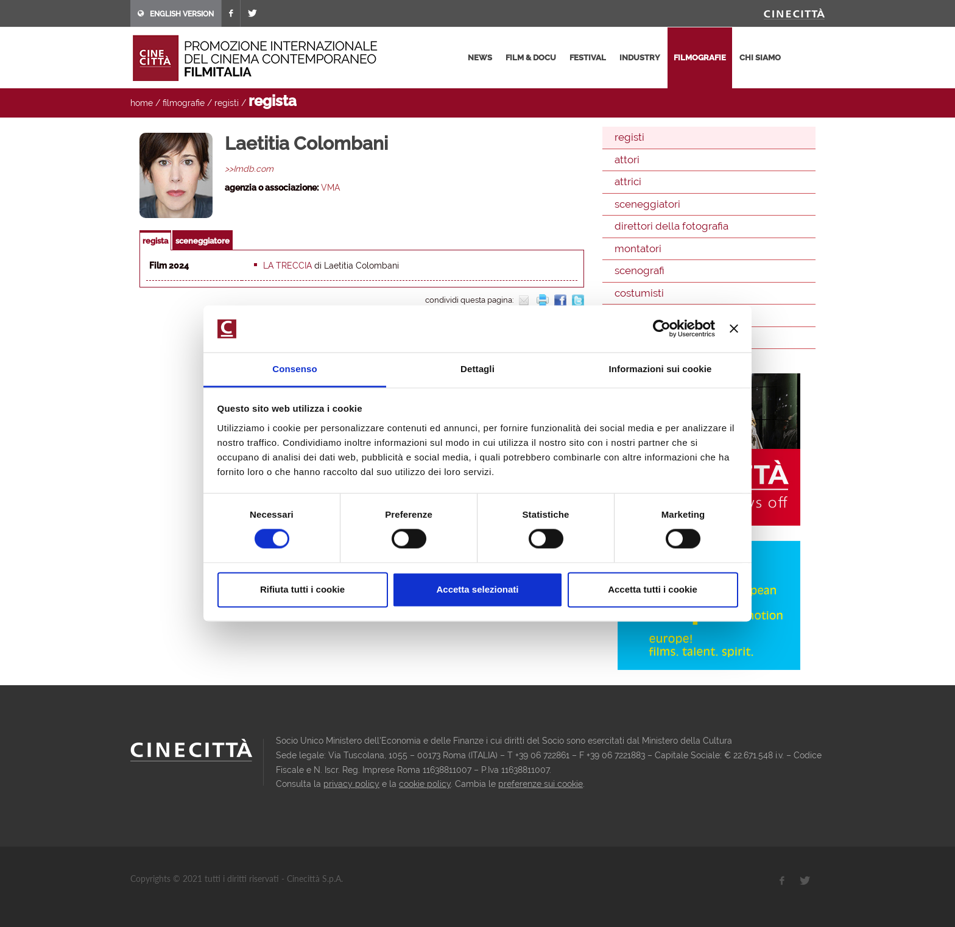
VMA (330, 187)
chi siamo (760, 57)
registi (226, 103)
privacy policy (351, 784)
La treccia (287, 265)
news (480, 57)
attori (627, 159)
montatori (638, 248)
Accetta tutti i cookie (652, 589)
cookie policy (425, 784)
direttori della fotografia (671, 226)
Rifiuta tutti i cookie (302, 589)
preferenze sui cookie (540, 784)
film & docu (531, 57)
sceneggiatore (202, 240)
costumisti (639, 293)
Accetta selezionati (477, 589)
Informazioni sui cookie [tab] (660, 369)
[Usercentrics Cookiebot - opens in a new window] (661, 329)
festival (587, 57)
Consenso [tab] (294, 369)
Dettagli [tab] (477, 369)
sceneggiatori (647, 204)
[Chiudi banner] (734, 329)
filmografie (700, 57)
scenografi (639, 270)
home (141, 103)
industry (639, 57)
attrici (628, 181)
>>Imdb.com (249, 169)
